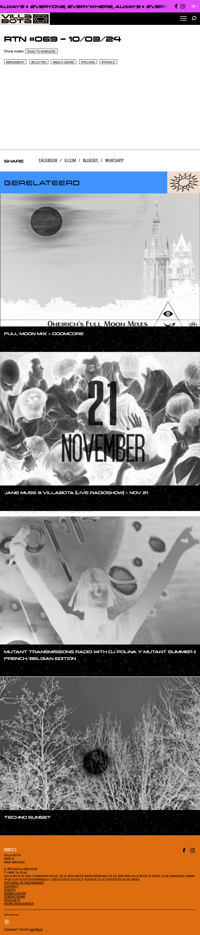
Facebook (48, 160)
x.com (70, 160)
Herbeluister (15, 893)
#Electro (38, 62)
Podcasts (12, 900)
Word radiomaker (19, 903)
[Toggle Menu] (183, 19)
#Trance (108, 62)
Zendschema (14, 896)
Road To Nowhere (41, 51)
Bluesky (91, 160)
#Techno (88, 62)
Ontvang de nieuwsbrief (24, 883)
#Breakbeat (15, 62)
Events (10, 890)
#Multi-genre (63, 62)
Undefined (36, 929)
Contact (11, 886)
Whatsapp (114, 160)
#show (15, 344)
